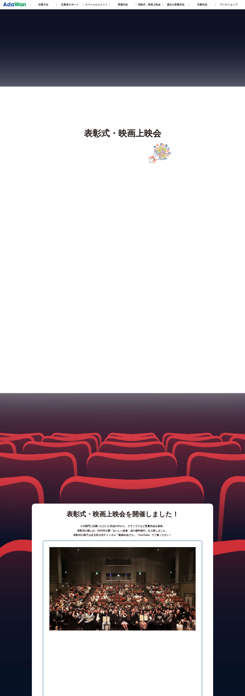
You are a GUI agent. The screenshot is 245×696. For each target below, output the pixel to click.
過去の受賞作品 (175, 4)
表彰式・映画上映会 (149, 4)
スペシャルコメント (96, 4)
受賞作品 (123, 4)
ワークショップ (228, 4)
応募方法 (43, 4)
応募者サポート (70, 4)
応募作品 (202, 4)
